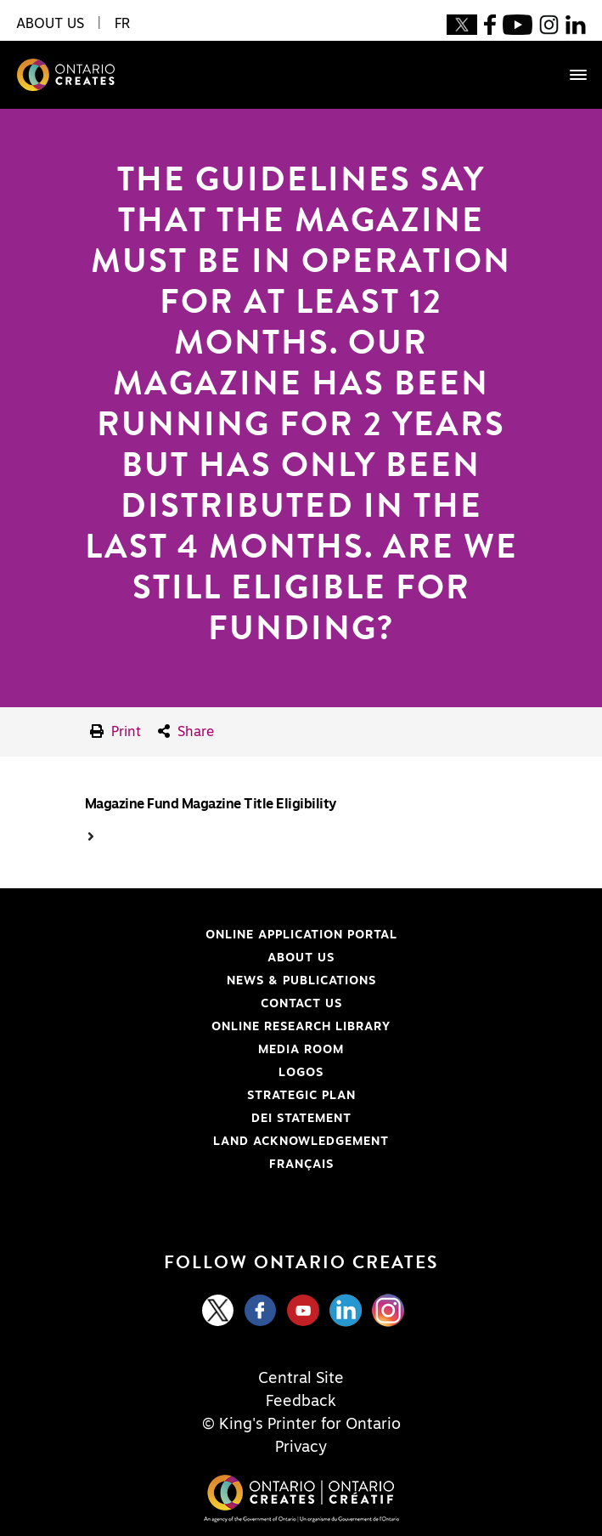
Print (115, 731)
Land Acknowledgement (201, 1142)
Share (186, 731)
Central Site (301, 1378)
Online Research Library (202, 1027)
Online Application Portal (205, 935)
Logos (301, 1073)
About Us (301, 958)
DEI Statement (182, 1119)
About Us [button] (50, 24)
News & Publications (301, 981)
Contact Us (301, 1004)
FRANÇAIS (301, 1164)
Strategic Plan (301, 1096)
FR (122, 24)
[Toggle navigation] (569, 75)
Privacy (301, 1447)
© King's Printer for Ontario (301, 1424)
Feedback (301, 1401)
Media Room (301, 1050)
